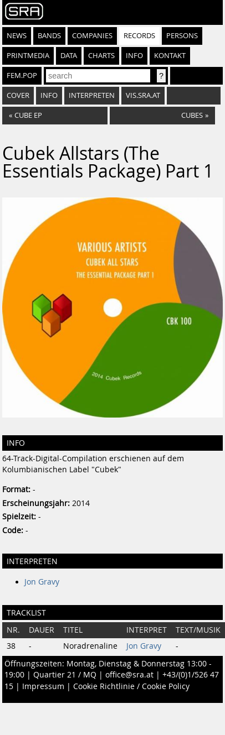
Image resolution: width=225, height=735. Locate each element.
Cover (18, 95)
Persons (182, 35)
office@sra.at (129, 675)
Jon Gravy (41, 582)
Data (68, 55)
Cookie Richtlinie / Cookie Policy (131, 686)
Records (139, 35)
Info (134, 55)
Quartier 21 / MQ (64, 675)
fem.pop (22, 75)
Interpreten (92, 95)
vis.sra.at (143, 95)
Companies (92, 35)
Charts (101, 55)
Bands (49, 35)
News (17, 35)
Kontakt (170, 55)
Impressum (43, 686)
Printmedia (28, 55)
